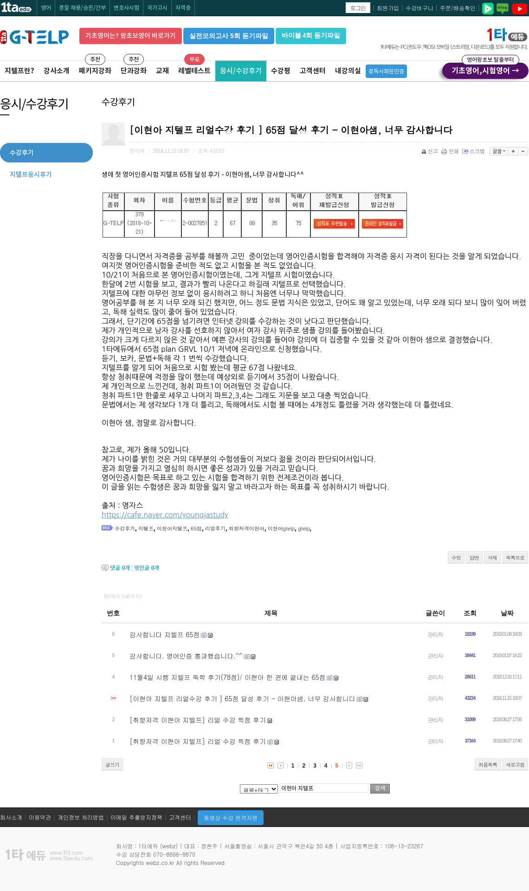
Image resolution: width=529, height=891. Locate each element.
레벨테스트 (194, 70)
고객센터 (313, 70)
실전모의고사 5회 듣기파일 (228, 35)
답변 (474, 557)
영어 (46, 7)
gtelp (304, 528)
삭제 (492, 557)
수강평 (280, 70)
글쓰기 (112, 764)
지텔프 (146, 528)
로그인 (358, 8)
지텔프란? (19, 70)
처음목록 (487, 764)
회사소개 (11, 817)
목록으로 (515, 557)
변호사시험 (126, 7)
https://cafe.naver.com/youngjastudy (165, 514)
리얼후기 (215, 528)
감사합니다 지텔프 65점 (164, 634)
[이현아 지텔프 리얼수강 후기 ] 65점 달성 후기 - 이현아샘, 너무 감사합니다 (242, 698)
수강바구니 (419, 8)
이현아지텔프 (172, 528)
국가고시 (157, 7)
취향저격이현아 (246, 528)
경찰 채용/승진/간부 (82, 7)
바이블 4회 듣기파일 (311, 35)
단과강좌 (134, 70)
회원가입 (388, 8)
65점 (196, 528)
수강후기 (125, 528)
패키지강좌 (95, 70)
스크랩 (474, 151)
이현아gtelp (281, 528)
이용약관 (40, 817)
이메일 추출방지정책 (136, 817)
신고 (430, 151)
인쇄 (451, 151)
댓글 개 (120, 567)
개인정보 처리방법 (81, 817)
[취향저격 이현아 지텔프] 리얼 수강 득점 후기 (197, 719)
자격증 (183, 7)
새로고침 (515, 764)
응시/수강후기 (241, 70)
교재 (162, 70)
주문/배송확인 (458, 8)
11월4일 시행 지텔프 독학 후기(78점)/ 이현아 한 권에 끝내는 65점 (227, 677)
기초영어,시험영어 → (485, 69)
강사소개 (57, 70)
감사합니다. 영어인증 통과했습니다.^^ (186, 655)
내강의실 (348, 70)
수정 (456, 557)
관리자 (435, 634)
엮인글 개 (146, 567)
